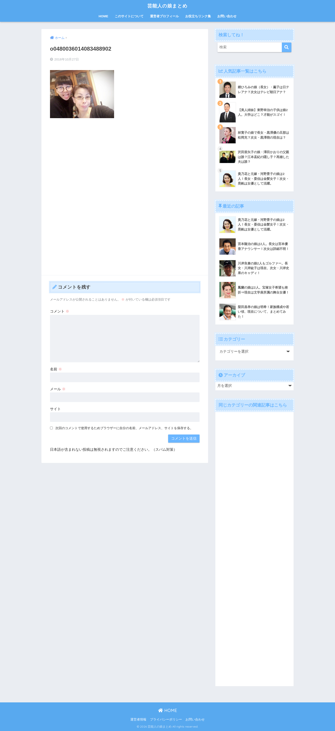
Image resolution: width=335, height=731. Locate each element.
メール (58, 389)
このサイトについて (129, 16)
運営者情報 (138, 719)
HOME (103, 16)
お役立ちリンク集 (198, 16)
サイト (55, 409)
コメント (59, 311)
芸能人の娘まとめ (167, 6)
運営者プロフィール (164, 16)
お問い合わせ (227, 16)
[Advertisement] (125, 153)
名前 (56, 369)
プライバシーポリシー (166, 719)
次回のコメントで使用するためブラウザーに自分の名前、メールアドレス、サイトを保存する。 (124, 428)
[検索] (286, 47)
